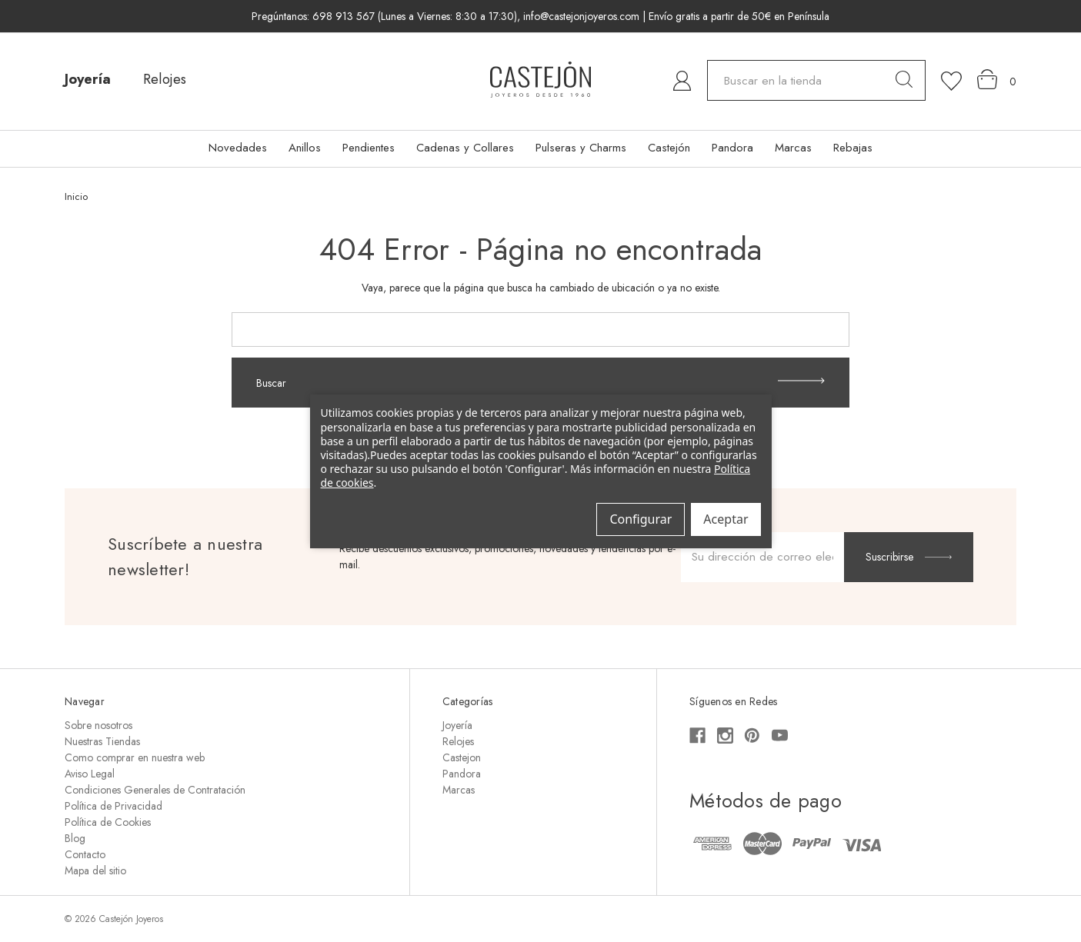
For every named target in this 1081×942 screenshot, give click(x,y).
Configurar (640, 519)
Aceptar (725, 519)
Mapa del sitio (95, 870)
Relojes (164, 79)
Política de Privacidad (113, 806)
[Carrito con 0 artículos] (996, 79)
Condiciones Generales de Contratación (155, 789)
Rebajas (852, 147)
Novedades (238, 147)
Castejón (669, 147)
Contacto (85, 854)
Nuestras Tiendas (102, 741)
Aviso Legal (90, 773)
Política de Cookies (108, 822)
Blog (75, 838)
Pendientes (368, 147)
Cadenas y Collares (465, 147)
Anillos (305, 147)
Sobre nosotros (98, 725)
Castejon (461, 757)
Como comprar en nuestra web (135, 757)
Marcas (793, 147)
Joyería (88, 79)
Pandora (732, 147)
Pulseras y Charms (580, 147)
